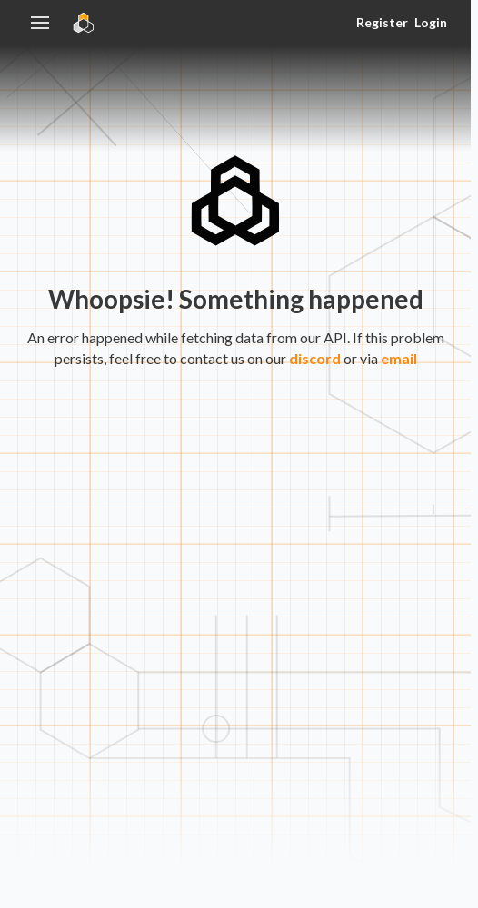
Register (381, 22)
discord (315, 358)
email (399, 358)
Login (430, 22)
